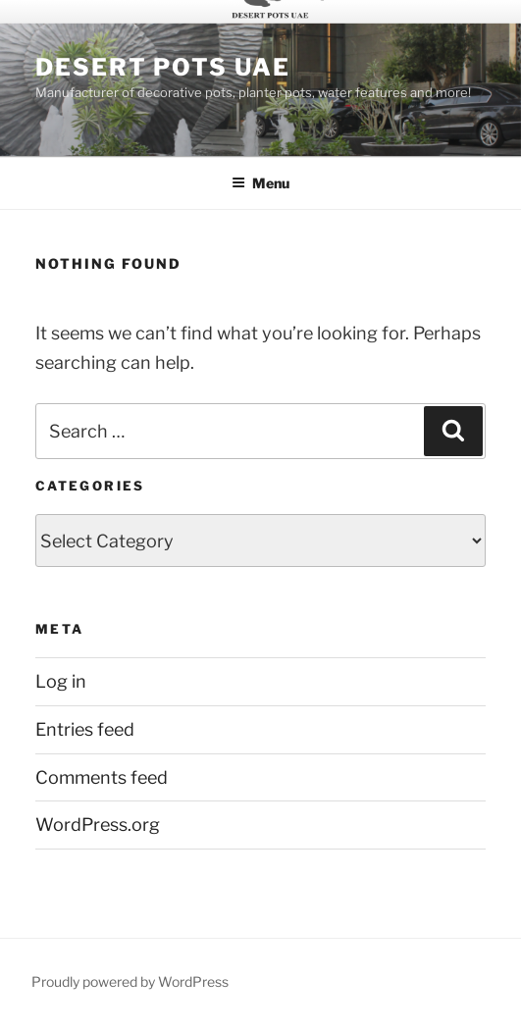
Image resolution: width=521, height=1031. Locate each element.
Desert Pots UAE (162, 67)
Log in (60, 681)
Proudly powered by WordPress (130, 981)
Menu (260, 183)
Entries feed (84, 729)
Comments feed (101, 777)
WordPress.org (97, 824)
